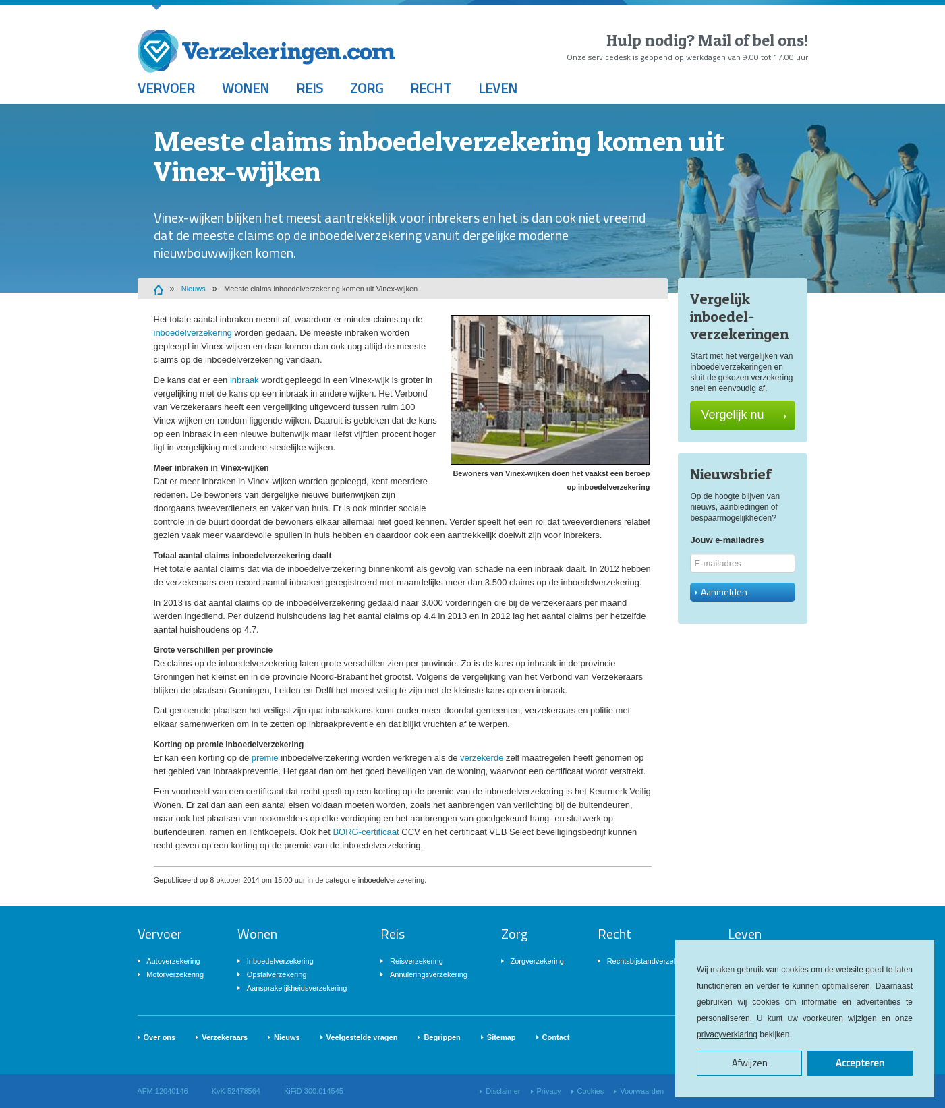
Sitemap (501, 1037)
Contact (556, 1037)
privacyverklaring (727, 1034)
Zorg (366, 88)
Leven (497, 88)
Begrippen (442, 1037)
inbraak (244, 380)
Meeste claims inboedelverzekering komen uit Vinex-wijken (321, 289)
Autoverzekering (173, 961)
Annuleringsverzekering (428, 974)
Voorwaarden (642, 1091)
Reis (309, 88)
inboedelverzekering (193, 333)
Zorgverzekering (537, 961)
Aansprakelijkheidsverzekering (297, 988)
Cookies (590, 1091)
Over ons (160, 1037)
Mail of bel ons (751, 40)
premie (265, 758)
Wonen (245, 88)
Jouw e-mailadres (727, 540)
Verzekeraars (225, 1037)
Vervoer (166, 88)
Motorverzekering (175, 974)
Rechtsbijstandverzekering (650, 961)
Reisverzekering (416, 961)
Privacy (549, 1091)
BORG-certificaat (366, 832)
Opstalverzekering (277, 974)
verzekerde (481, 758)
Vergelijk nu (743, 414)
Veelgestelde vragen (362, 1037)
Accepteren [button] (860, 1062)
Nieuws (193, 289)
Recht (430, 88)
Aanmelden (721, 592)
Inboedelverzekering (280, 961)
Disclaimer (503, 1091)
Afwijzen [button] (750, 1062)
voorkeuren (823, 1018)
